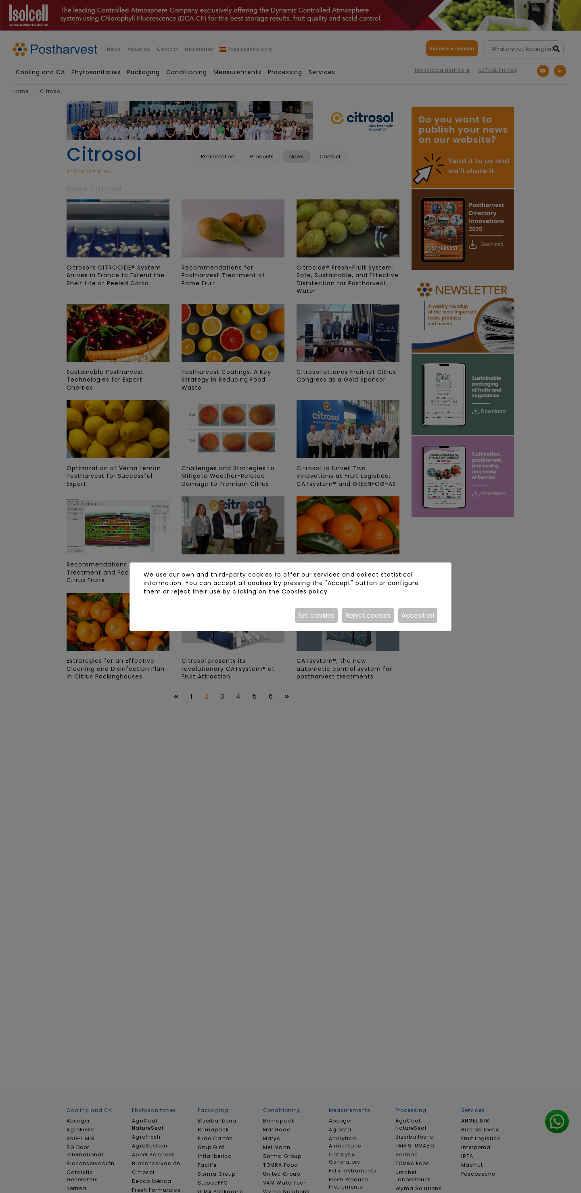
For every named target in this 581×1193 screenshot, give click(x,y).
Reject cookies (368, 615)
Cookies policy (305, 591)
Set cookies (316, 615)
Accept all (417, 615)
